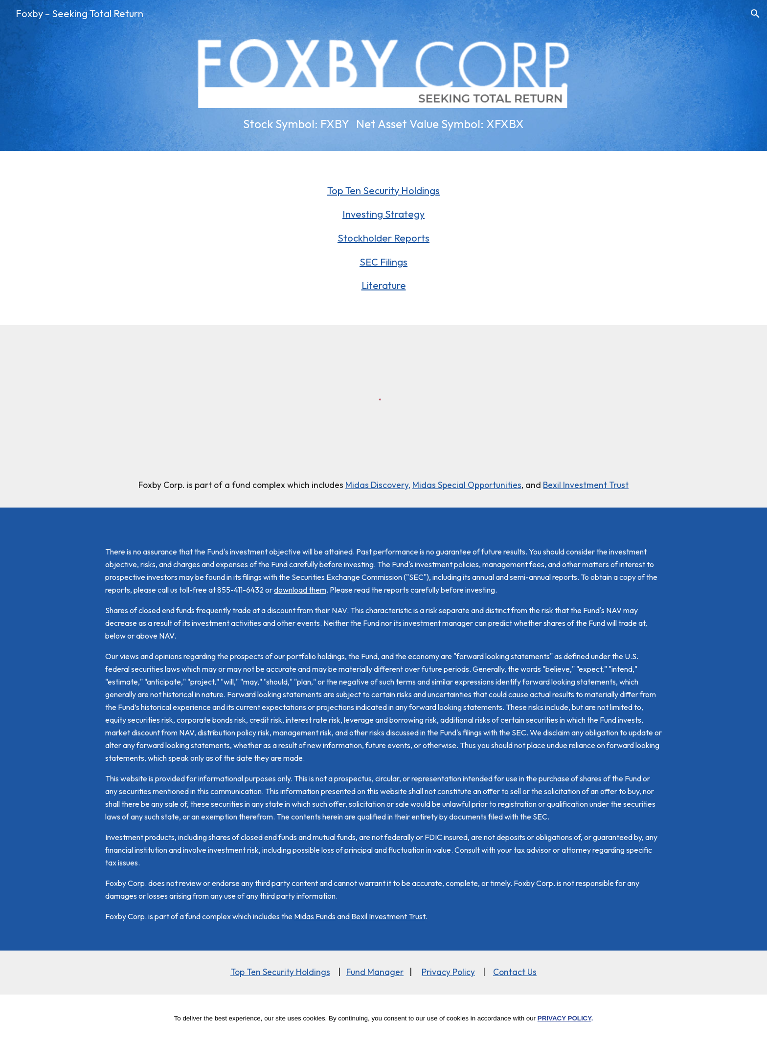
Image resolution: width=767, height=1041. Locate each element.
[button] (755, 13)
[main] (383, 123)
